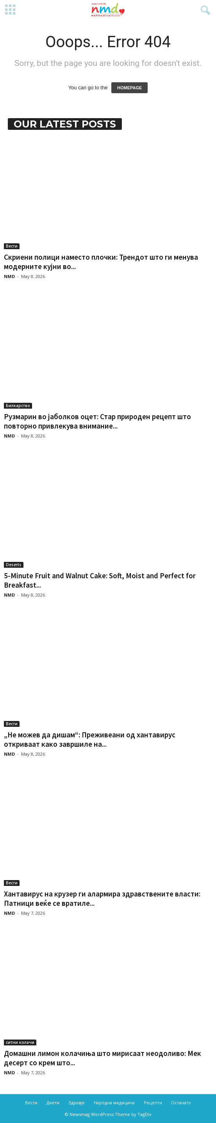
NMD (9, 276)
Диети (52, 1102)
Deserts (13, 564)
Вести (12, 246)
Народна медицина (114, 1102)
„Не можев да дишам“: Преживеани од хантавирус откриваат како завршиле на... (89, 739)
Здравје (76, 1102)
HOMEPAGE (129, 87)
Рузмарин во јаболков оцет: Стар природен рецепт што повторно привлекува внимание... (97, 421)
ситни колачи (20, 1042)
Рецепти (153, 1102)
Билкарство (18, 405)
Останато (181, 1102)
